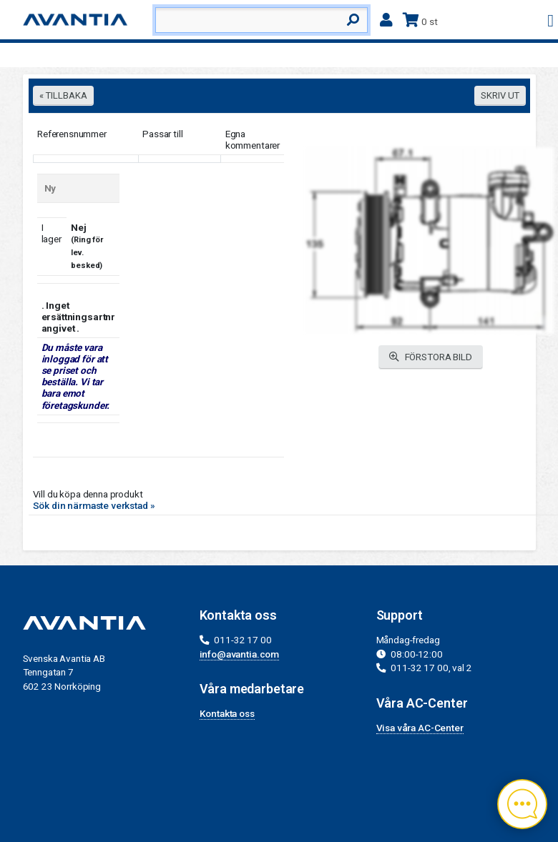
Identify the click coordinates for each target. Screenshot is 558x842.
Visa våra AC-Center (420, 727)
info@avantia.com (240, 654)
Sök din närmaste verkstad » (94, 505)
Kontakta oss (227, 713)
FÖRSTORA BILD (430, 357)
